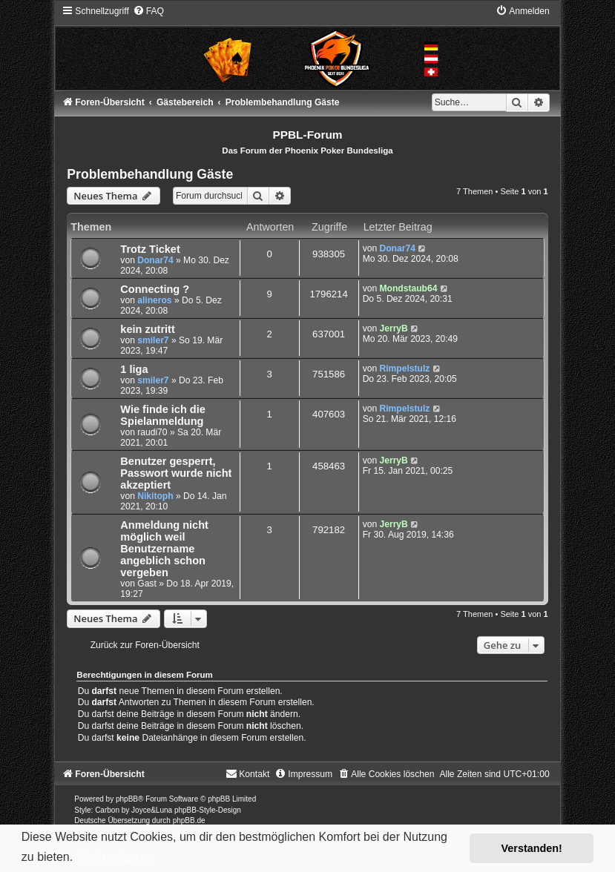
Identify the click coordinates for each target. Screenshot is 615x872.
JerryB (393, 328)
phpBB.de (189, 820)
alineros (154, 300)
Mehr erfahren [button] (116, 856)
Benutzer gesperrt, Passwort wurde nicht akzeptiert (175, 473)
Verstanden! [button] (531, 848)
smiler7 (152, 340)
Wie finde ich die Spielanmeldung (162, 415)
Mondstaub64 (408, 288)
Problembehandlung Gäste (150, 174)
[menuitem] (148, 11)
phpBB (127, 799)
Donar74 (155, 260)
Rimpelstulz (404, 368)
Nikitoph (155, 496)
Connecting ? (154, 289)
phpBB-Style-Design (207, 810)
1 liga (134, 369)
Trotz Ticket (150, 249)
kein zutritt (147, 329)
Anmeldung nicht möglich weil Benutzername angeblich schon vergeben (164, 548)
